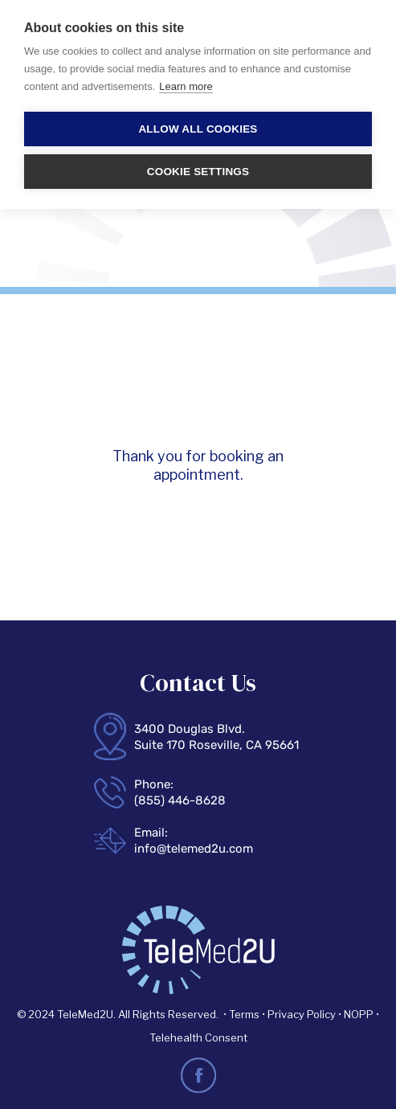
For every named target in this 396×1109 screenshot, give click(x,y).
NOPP (359, 1014)
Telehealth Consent (198, 1037)
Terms (245, 1014)
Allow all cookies (197, 129)
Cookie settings (198, 172)
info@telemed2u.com (193, 848)
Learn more (185, 86)
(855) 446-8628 (180, 800)
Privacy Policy (301, 1014)
